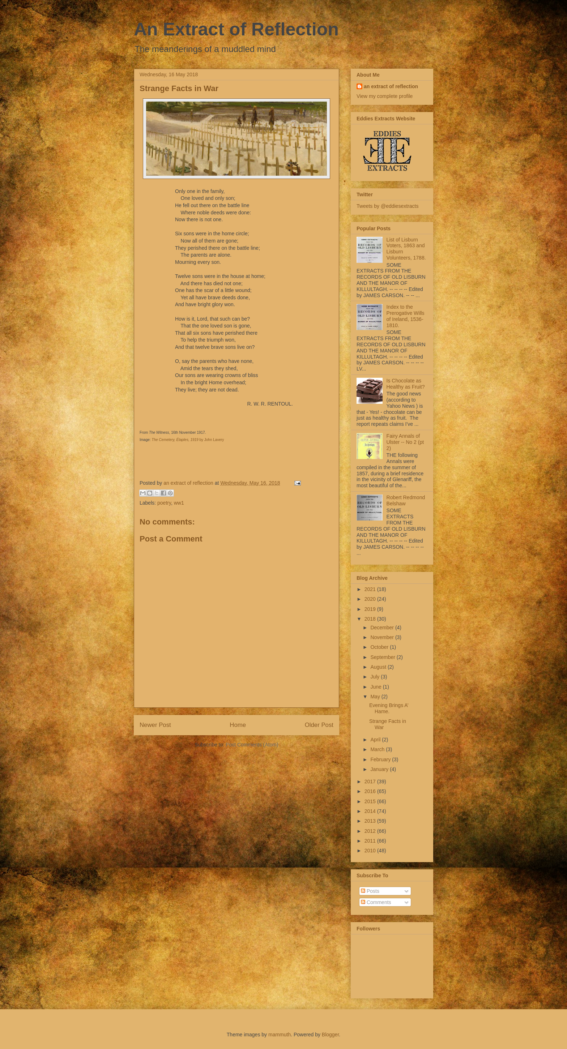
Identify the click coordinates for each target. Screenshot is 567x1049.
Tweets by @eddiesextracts (387, 206)
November (382, 637)
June (376, 687)
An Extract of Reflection (236, 29)
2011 (370, 841)
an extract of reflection (391, 86)
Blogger (330, 1034)
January (380, 769)
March (378, 749)
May (375, 696)
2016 (370, 791)
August (378, 667)
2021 (370, 589)
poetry (164, 503)
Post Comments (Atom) (252, 745)
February (381, 759)
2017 (370, 781)
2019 (370, 609)
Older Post (319, 725)
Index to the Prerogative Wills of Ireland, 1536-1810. (406, 316)
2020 (370, 599)
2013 (370, 821)
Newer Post (155, 725)
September (383, 657)
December (382, 627)
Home (238, 725)
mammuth (279, 1034)
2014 (370, 811)
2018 (370, 619)
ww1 (179, 503)
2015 (370, 801)
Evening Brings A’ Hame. (388, 708)
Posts (370, 891)
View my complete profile (385, 96)
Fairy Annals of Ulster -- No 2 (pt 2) (405, 442)
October (380, 647)
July (375, 677)
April (376, 739)
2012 (370, 831)
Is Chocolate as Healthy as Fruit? (406, 384)
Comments (376, 902)
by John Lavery (188, 440)
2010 (370, 850)
